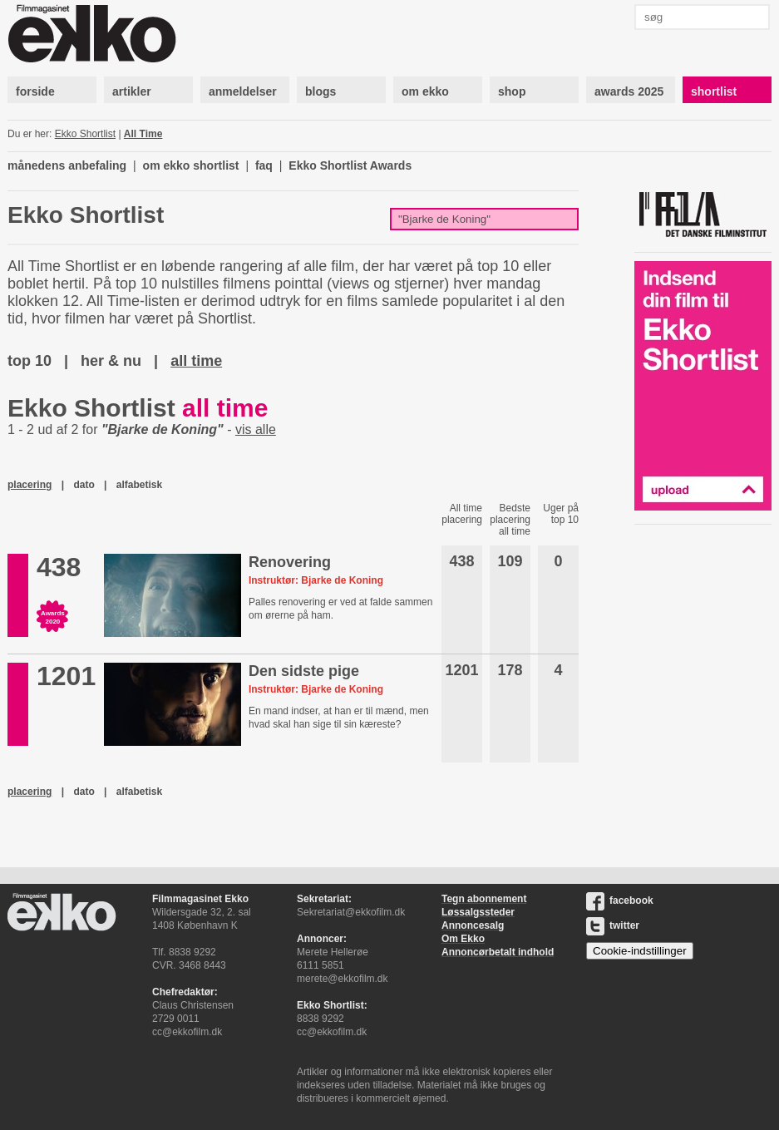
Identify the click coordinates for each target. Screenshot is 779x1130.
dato (83, 485)
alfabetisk (139, 485)
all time (196, 361)
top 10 (29, 361)
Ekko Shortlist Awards (350, 165)
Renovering (290, 562)
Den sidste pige (304, 671)
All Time (143, 134)
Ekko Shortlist (85, 134)
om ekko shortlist (191, 165)
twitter (612, 925)
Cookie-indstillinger (640, 951)
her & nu (111, 361)
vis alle (255, 429)
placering (29, 485)
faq (264, 165)
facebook (619, 900)
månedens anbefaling (66, 165)
